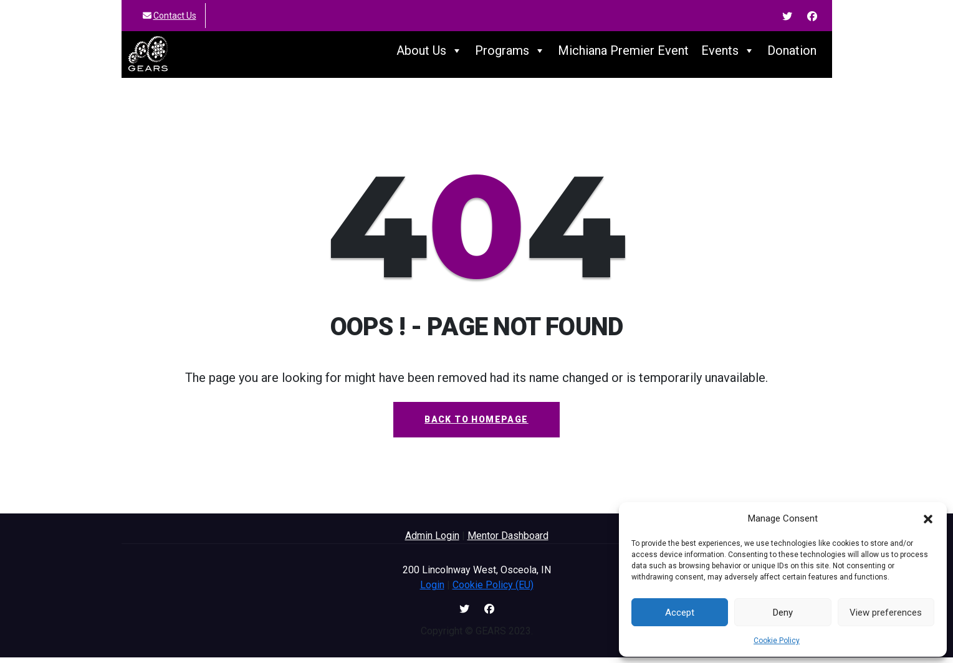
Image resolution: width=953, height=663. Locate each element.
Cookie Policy (777, 640)
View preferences (886, 612)
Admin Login (432, 541)
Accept (679, 612)
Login (432, 590)
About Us (429, 53)
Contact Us (174, 16)
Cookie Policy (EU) (493, 590)
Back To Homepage (476, 425)
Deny (783, 612)
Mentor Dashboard (507, 541)
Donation (792, 53)
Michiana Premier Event (623, 53)
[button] (928, 518)
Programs (510, 53)
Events (728, 53)
